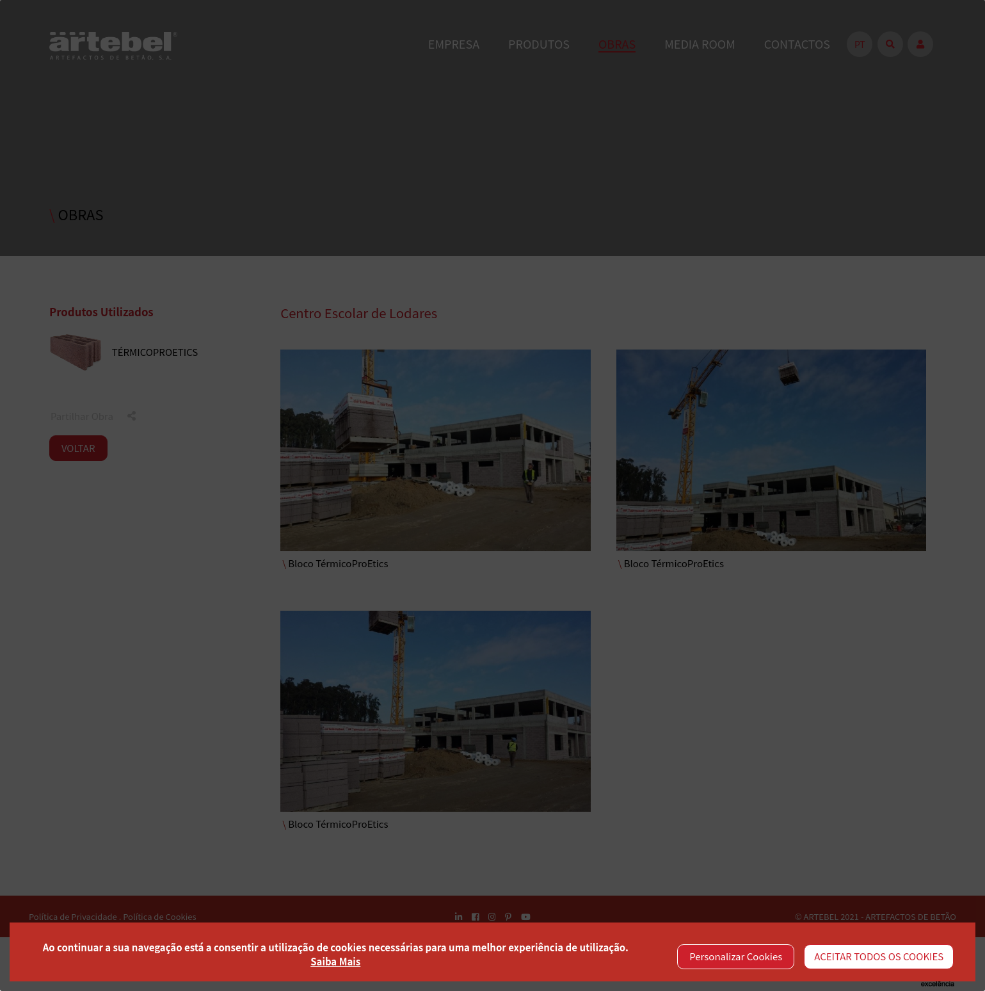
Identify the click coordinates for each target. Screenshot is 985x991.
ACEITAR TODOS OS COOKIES (878, 956)
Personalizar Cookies (735, 956)
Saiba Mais (335, 961)
